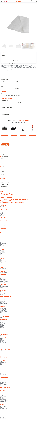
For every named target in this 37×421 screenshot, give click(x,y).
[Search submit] (36, 1)
